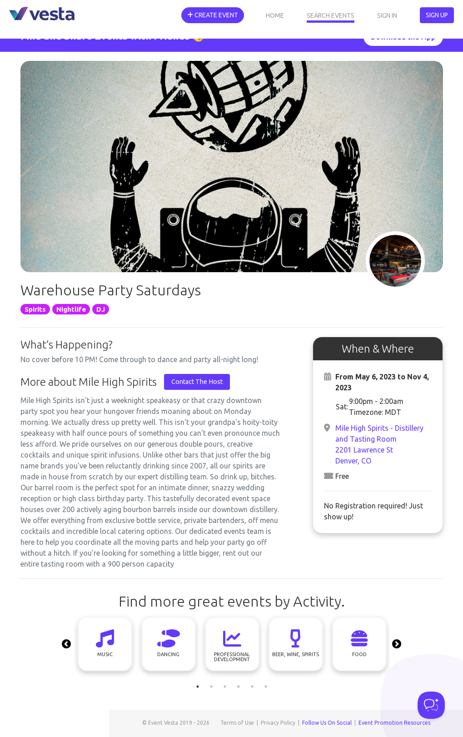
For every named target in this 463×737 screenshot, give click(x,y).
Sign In (387, 15)
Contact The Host (197, 381)
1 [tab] (197, 686)
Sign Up (437, 15)
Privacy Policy (278, 723)
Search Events (330, 15)
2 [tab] (211, 686)
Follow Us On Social (327, 723)
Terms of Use (237, 723)
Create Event (212, 15)
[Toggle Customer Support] (431, 705)
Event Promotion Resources (394, 723)
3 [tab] (224, 686)
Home (275, 15)
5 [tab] (252, 686)
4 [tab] (238, 686)
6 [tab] (265, 686)
